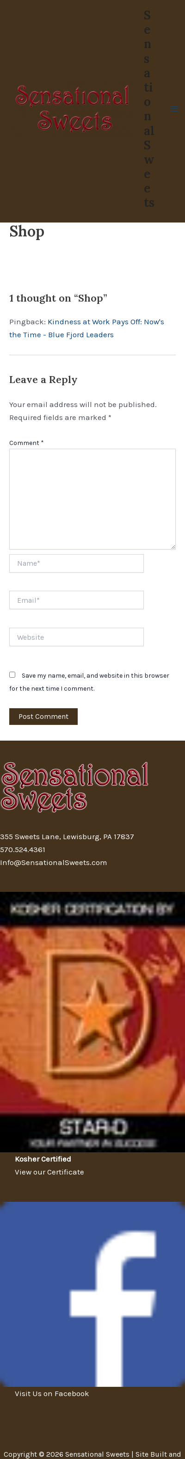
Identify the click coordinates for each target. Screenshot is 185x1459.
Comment (26, 443)
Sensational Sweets (149, 108)
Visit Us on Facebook (52, 1393)
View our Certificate (49, 1171)
